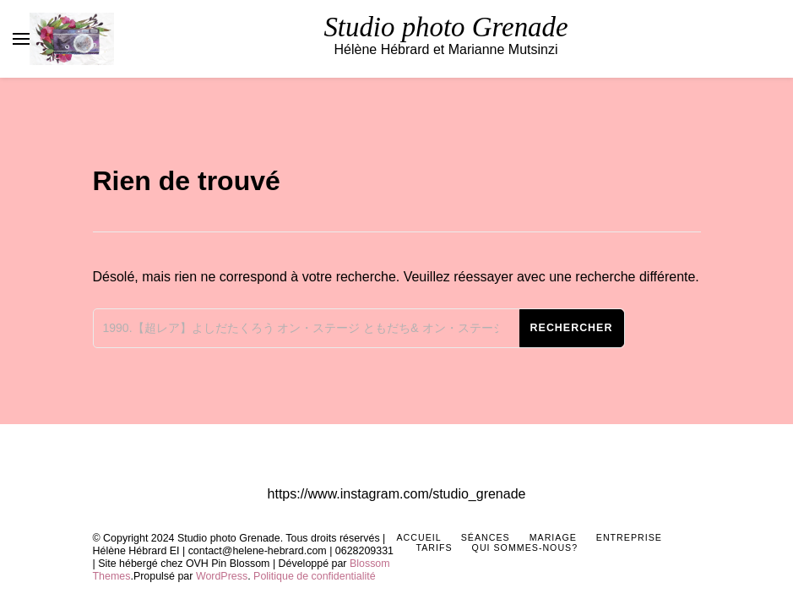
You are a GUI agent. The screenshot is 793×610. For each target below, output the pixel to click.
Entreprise (629, 537)
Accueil (419, 537)
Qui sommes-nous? (525, 547)
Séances (485, 537)
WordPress (221, 576)
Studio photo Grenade (445, 27)
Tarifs (434, 547)
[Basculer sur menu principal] (21, 39)
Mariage (553, 537)
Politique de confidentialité (314, 576)
